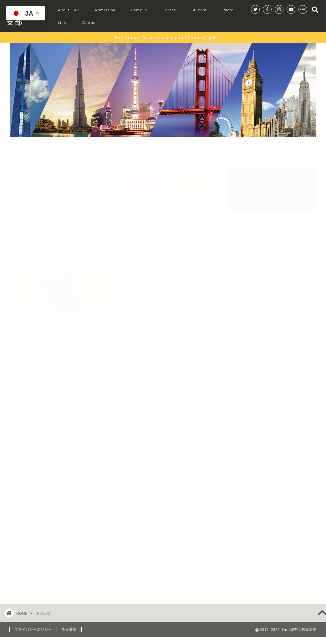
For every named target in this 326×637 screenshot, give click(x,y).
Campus (139, 10)
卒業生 (245, 524)
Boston (246, 388)
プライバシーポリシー (33, 629)
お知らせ (248, 463)
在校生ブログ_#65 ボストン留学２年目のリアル (272, 256)
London (247, 418)
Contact (89, 22)
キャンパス (250, 509)
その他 (245, 478)
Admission (105, 10)
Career (169, 10)
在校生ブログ (253, 539)
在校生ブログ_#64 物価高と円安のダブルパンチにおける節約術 (272, 276)
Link (62, 22)
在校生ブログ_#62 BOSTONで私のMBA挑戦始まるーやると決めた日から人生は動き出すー (273, 332)
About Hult (68, 10)
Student (199, 10)
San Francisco (255, 448)
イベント (248, 493)
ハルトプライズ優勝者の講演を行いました (273, 309)
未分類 (245, 554)
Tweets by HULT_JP (253, 577)
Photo (227, 10)
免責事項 (69, 629)
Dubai (245, 403)
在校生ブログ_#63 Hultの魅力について (272, 292)
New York (249, 433)
